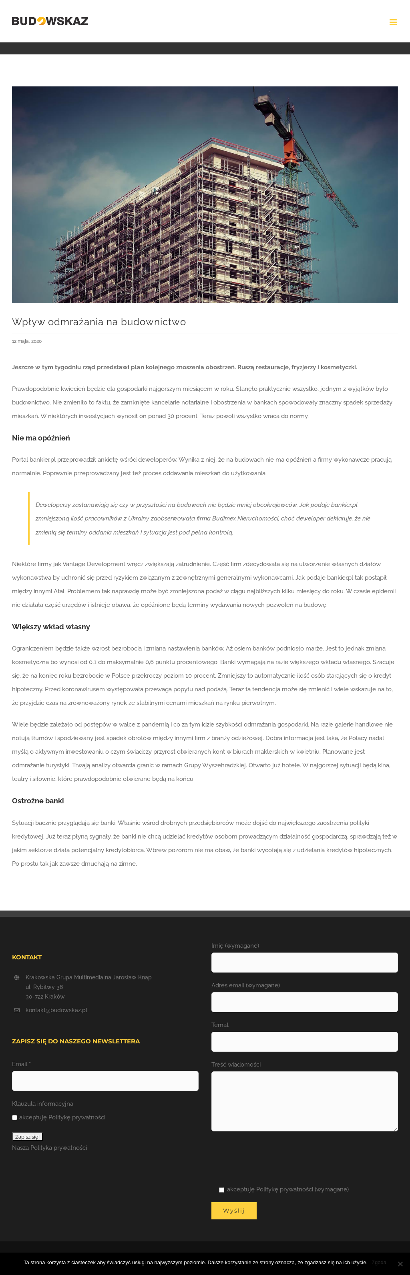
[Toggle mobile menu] (394, 22)
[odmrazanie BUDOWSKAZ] (205, 194)
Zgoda (379, 1262)
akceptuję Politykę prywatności (58, 1117)
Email (21, 1064)
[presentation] (272, 1157)
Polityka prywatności (58, 1147)
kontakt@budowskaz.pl (56, 1010)
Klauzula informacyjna (42, 1103)
